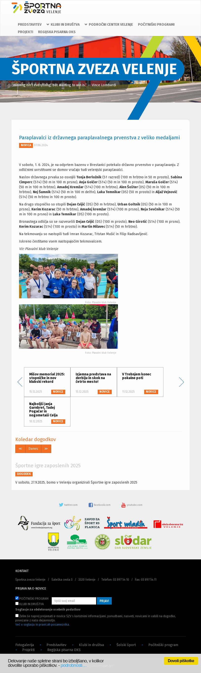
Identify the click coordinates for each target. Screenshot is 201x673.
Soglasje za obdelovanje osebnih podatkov (47, 609)
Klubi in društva (91, 645)
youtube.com (131, 505)
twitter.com (68, 505)
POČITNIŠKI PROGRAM (31, 598)
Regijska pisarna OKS (64, 650)
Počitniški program (163, 645)
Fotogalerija (24, 645)
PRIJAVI (104, 601)
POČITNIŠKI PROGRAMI (156, 24)
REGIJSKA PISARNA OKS (57, 32)
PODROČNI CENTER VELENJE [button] (109, 24)
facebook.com (99, 505)
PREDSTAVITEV (30, 24)
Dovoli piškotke (181, 661)
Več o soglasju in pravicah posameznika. (42, 624)
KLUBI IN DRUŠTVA (29, 604)
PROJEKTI (25, 32)
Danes (33, 449)
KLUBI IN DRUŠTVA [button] (63, 24)
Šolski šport (126, 645)
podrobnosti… (74, 665)
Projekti (28, 650)
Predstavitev (56, 645)
